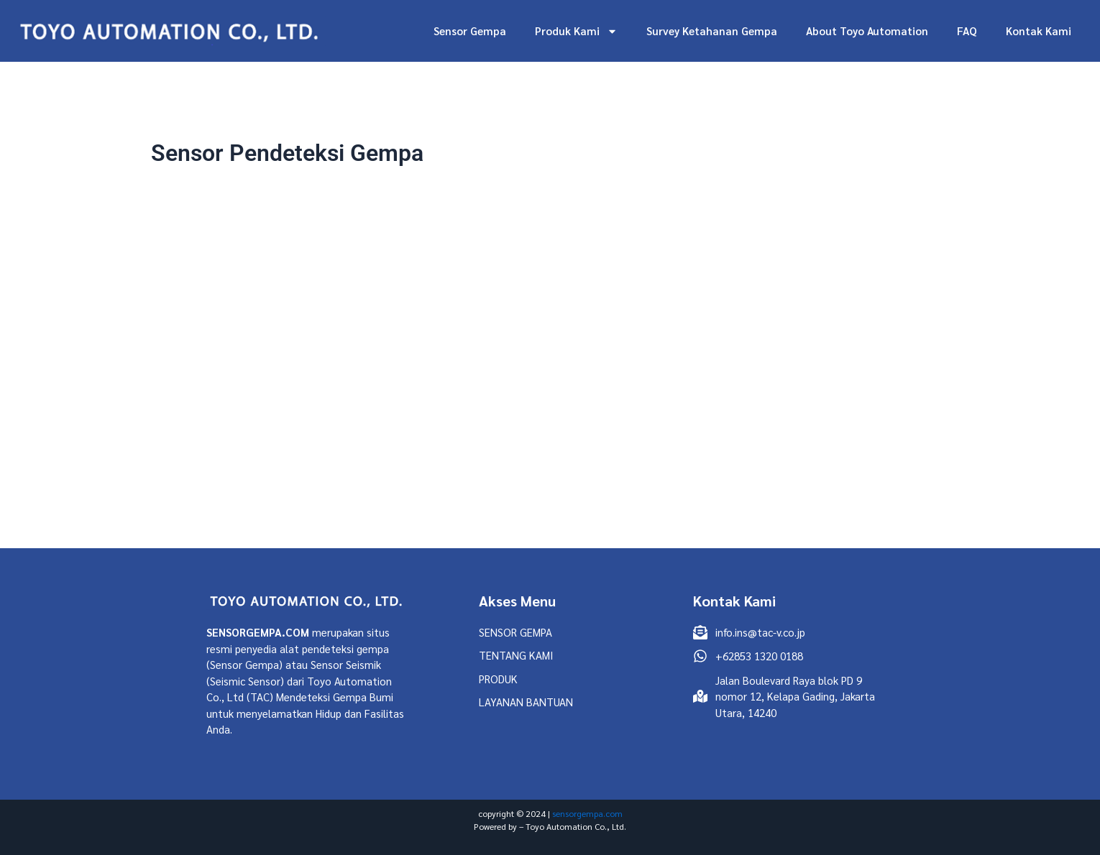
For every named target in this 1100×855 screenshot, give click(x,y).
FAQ (967, 30)
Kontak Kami (1038, 30)
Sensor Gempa (470, 30)
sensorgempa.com (587, 813)
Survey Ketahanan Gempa (711, 30)
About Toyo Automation (867, 30)
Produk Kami (576, 31)
